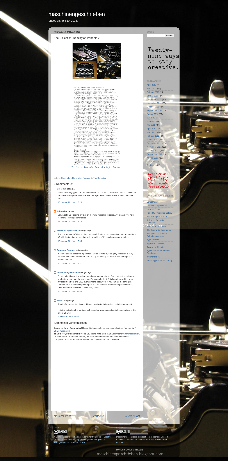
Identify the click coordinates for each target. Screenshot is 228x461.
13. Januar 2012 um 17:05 (70, 241)
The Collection (99, 178)
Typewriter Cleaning (156, 247)
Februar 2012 (153, 136)
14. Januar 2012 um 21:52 (70, 291)
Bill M (59, 189)
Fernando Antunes (66, 250)
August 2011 (153, 158)
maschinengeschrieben (76, 14)
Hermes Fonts (153, 209)
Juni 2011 (151, 165)
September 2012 (154, 110)
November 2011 (154, 147)
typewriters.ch (153, 257)
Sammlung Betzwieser (157, 216)
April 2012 (151, 128)
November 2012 (154, 103)
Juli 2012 (151, 118)
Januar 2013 (152, 96)
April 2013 (151, 85)
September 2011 (154, 154)
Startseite (98, 416)
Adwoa (60, 211)
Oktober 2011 (153, 150)
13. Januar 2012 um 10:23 (70, 202)
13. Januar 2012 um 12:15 (70, 221)
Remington (66, 178)
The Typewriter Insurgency (159, 230)
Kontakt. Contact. (124, 453)
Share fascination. (62, 331)
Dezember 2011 (154, 143)
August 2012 (153, 114)
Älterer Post (132, 416)
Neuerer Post (62, 416)
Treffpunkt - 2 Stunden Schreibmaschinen (157, 234)
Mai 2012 (151, 125)
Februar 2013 (153, 92)
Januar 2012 (152, 139)
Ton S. (60, 300)
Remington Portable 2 (82, 178)
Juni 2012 (151, 121)
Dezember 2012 (154, 99)
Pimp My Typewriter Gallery (159, 213)
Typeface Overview (155, 243)
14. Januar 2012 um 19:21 (70, 263)
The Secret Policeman (157, 226)
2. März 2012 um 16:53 (68, 317)
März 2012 (152, 132)
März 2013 (152, 88)
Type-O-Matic (153, 240)
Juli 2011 (151, 161)
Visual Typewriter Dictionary (159, 260)
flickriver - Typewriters (157, 205)
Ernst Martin (152, 202)
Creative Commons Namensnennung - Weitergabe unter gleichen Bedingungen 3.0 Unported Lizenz (82, 440)
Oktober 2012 (153, 107)
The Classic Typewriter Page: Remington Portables (97, 167)
